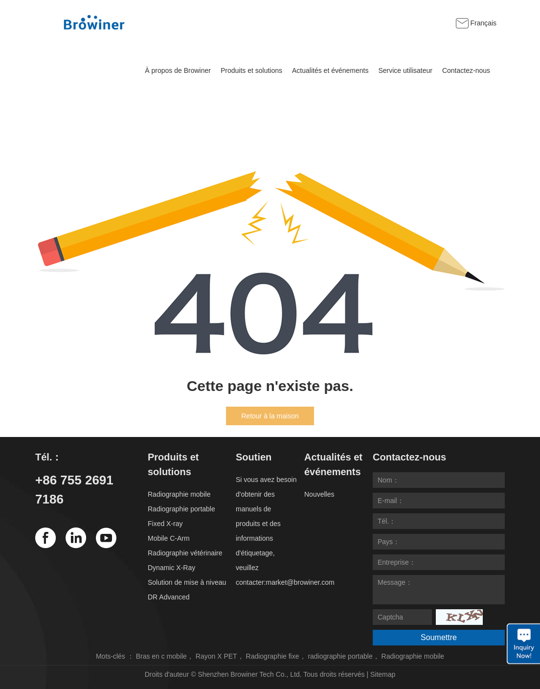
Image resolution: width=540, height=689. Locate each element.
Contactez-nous (466, 70)
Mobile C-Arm (169, 538)
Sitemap (382, 674)
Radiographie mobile (179, 494)
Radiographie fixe (272, 656)
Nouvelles (319, 494)
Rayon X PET (216, 656)
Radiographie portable (181, 509)
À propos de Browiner (178, 70)
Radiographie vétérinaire (185, 553)
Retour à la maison (270, 416)
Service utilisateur (405, 70)
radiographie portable (340, 656)
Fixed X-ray (165, 524)
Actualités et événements (330, 70)
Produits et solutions (251, 70)
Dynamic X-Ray (171, 568)
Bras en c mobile (161, 656)
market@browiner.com (300, 582)
